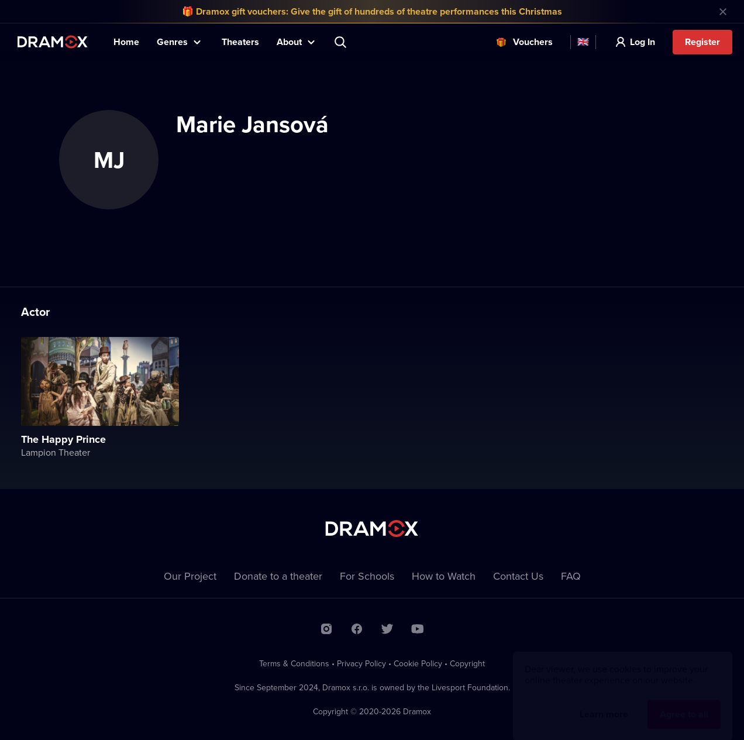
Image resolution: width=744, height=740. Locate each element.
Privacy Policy (361, 663)
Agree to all (684, 703)
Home (126, 42)
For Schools (367, 576)
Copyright (467, 663)
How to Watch (444, 576)
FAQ (571, 576)
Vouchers (533, 42)
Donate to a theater (278, 576)
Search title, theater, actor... (341, 42)
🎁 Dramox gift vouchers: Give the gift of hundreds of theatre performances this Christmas (372, 11)
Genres (172, 42)
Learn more (604, 703)
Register (702, 42)
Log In (642, 42)
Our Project (190, 576)
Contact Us (518, 576)
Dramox (53, 42)
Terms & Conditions (294, 663)
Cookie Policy (418, 663)
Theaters (240, 42)
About (289, 42)
